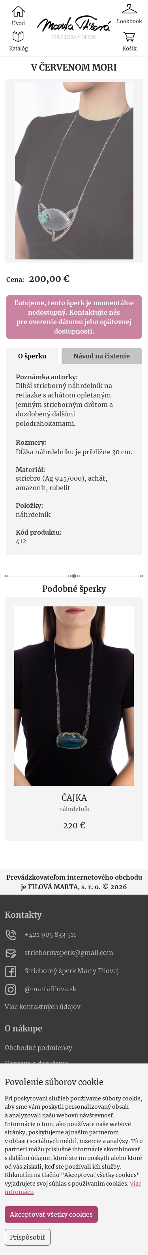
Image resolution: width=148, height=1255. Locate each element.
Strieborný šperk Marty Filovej (62, 971)
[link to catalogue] (74, 28)
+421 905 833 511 (40, 935)
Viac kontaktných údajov (43, 1007)
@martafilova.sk (40, 990)
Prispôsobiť (27, 1237)
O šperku (32, 356)
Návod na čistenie (101, 356)
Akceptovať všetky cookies (51, 1214)
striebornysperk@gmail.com (59, 953)
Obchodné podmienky (38, 1048)
